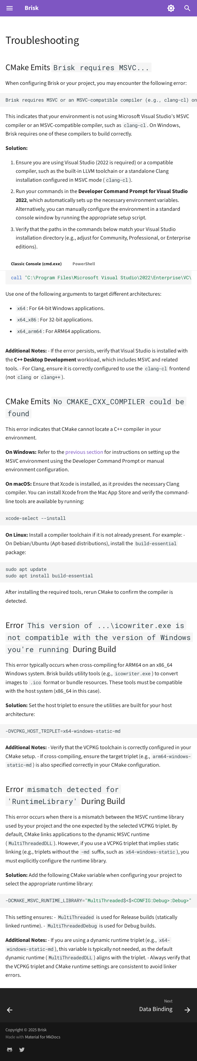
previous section (84, 452)
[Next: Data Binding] (163, 1007)
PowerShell (84, 264)
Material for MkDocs (42, 1037)
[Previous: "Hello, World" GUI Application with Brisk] (10, 1007)
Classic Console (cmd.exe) (36, 264)
